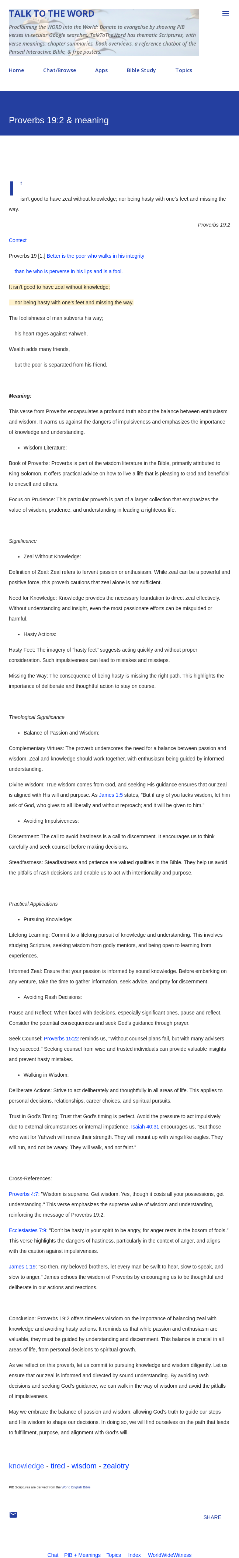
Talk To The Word (51, 13)
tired (58, 1466)
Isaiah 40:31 (145, 1127)
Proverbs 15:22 (61, 1039)
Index (134, 1555)
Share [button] (212, 1517)
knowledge (26, 1466)
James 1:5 (111, 795)
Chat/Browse (59, 70)
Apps (101, 70)
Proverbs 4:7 (23, 1194)
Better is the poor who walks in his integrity (96, 256)
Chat (53, 1555)
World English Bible (76, 1487)
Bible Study (141, 70)
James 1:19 (22, 1267)
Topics (183, 70)
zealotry (116, 1466)
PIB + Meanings (82, 1555)
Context (18, 240)
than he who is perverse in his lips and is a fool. (66, 271)
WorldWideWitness (169, 1555)
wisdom (84, 1466)
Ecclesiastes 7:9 (27, 1230)
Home (16, 70)
